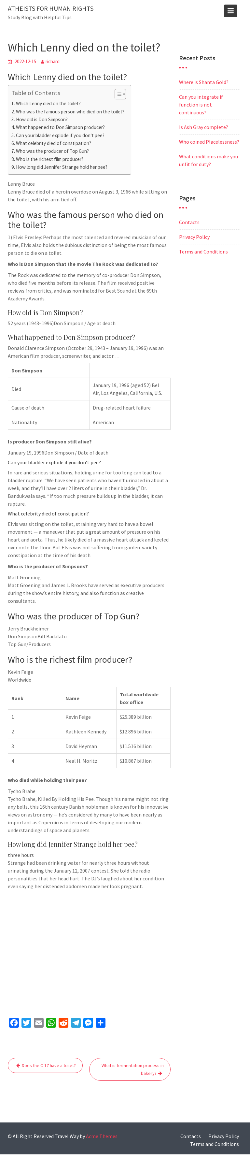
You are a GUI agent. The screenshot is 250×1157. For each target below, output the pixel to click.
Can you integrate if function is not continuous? (201, 105)
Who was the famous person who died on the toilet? (70, 111)
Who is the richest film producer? (49, 159)
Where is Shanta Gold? (204, 82)
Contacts (189, 222)
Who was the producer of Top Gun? (52, 151)
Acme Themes (102, 1136)
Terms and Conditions (203, 251)
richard (53, 61)
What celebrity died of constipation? (53, 143)
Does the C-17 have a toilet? (49, 1065)
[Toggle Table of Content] (117, 94)
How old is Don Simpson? (42, 119)
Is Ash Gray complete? (203, 127)
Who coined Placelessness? (209, 141)
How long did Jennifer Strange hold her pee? (61, 167)
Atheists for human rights (50, 8)
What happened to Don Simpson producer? (60, 127)
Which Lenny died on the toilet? (48, 103)
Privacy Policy (194, 237)
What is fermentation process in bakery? (133, 1069)
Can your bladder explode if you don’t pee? (60, 135)
